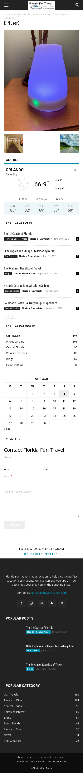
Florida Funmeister (40, 238)
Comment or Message (18, 491)
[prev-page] (6, 316)
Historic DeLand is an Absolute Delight (26, 285)
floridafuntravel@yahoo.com (49, 592)
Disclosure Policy (57, 761)
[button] (6, 5)
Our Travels (10, 256)
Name (8, 457)
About (20, 757)
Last (45, 469)
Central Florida (12, 291)
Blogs (8, 273)
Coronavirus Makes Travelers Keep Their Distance (41, 14)
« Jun (7, 429)
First (6, 469)
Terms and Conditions (51, 757)
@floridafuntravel (41, 554)
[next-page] (12, 316)
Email (8, 476)
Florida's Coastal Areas (16, 238)
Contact (31, 757)
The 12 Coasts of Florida (18, 233)
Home (7, 14)
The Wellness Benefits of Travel (22, 268)
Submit (14, 525)
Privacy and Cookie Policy (30, 761)
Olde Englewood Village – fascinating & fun (29, 251)
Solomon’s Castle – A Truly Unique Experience (30, 303)
